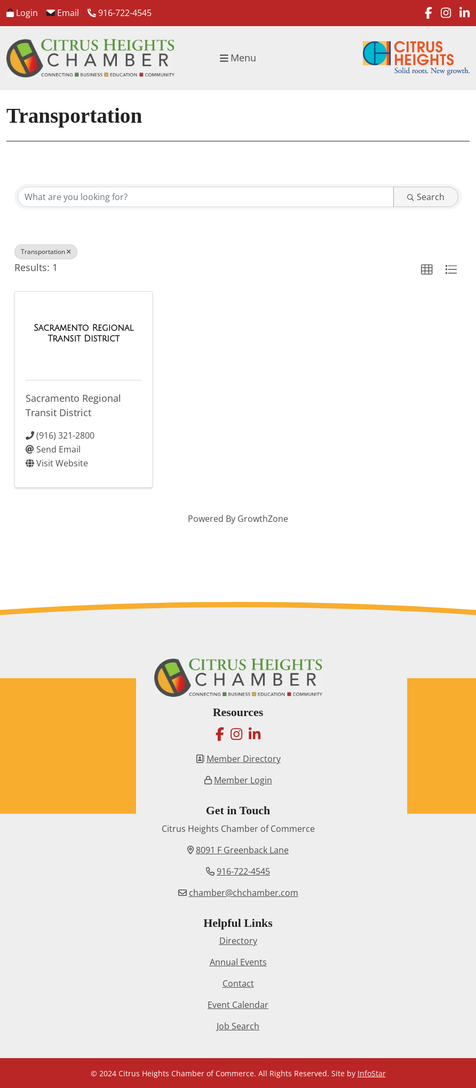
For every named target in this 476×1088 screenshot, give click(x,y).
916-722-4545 (120, 13)
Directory (238, 941)
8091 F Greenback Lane (242, 850)
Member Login (243, 780)
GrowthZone (262, 519)
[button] (427, 270)
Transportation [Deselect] (46, 251)
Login (22, 13)
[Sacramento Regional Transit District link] (83, 333)
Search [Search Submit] (426, 197)
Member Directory (244, 759)
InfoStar (372, 1073)
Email (62, 13)
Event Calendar (238, 1005)
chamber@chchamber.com (243, 893)
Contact (238, 983)
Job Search (238, 1026)
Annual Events (238, 962)
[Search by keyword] (206, 197)
